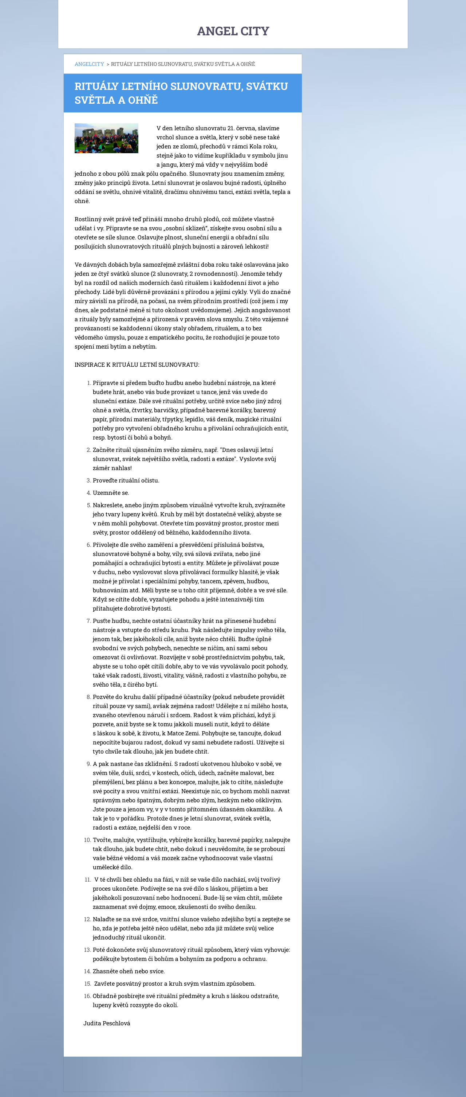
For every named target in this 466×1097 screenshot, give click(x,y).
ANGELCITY (89, 63)
